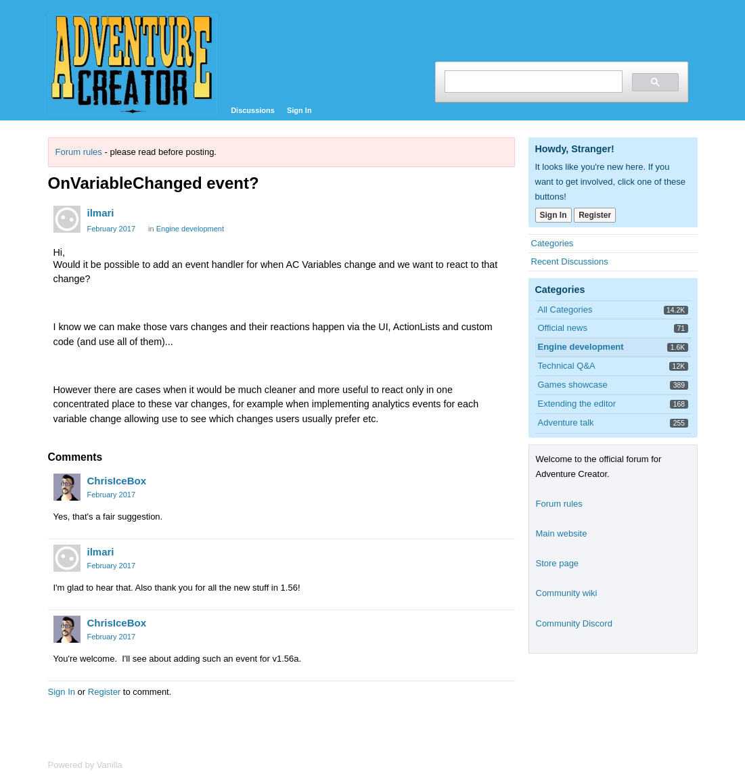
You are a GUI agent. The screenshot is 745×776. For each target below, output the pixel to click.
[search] (532, 81)
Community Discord (574, 623)
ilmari (100, 213)
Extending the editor (577, 403)
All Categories (565, 309)
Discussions (253, 110)
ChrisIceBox (117, 480)
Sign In (299, 110)
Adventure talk (566, 422)
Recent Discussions (569, 261)
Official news (562, 328)
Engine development (190, 229)
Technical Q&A (566, 366)
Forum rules (78, 152)
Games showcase (573, 385)
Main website (561, 533)
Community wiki (566, 593)
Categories (552, 243)
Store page (557, 563)
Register (104, 692)
